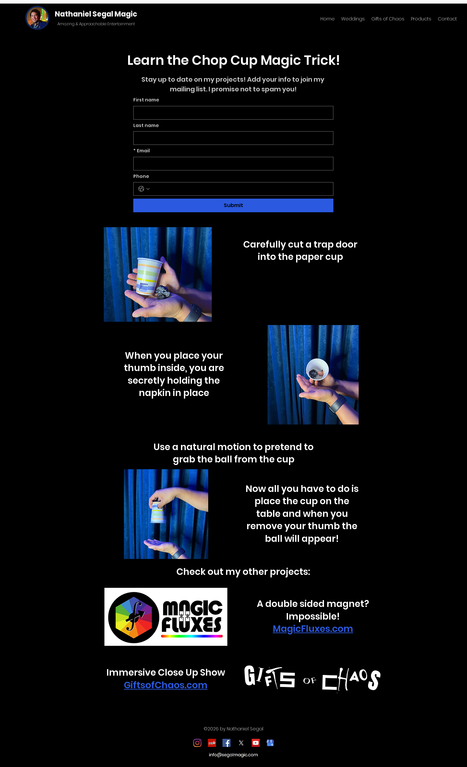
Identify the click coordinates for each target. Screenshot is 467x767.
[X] (241, 743)
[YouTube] (256, 743)
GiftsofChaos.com (166, 685)
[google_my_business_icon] (270, 743)
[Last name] (231, 138)
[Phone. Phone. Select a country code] (144, 189)
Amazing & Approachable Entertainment (96, 24)
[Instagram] (197, 743)
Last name (146, 125)
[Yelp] (212, 743)
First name (146, 100)
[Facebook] (226, 743)
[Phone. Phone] (239, 188)
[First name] (231, 112)
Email (141, 151)
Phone (141, 176)
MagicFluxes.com (313, 628)
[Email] (231, 163)
